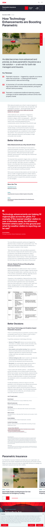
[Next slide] (7, 498)
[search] (39, 2)
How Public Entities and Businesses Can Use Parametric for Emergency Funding (16, 492)
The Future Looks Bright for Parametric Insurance (16, 431)
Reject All (31, 525)
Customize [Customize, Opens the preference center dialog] (5, 525)
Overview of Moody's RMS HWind (13, 427)
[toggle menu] (42, 2)
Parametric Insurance (9, 7)
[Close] (43, 514)
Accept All (39, 525)
